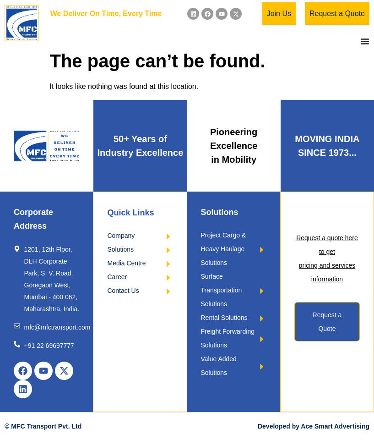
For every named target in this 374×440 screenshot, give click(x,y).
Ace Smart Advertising (335, 426)
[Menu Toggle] (364, 41)
